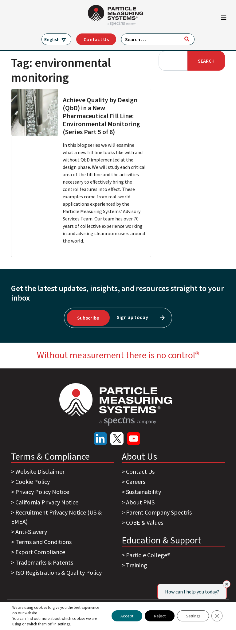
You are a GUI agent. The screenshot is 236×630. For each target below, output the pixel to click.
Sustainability (143, 492)
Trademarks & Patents (44, 562)
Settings (192, 616)
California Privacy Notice (46, 502)
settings (63, 624)
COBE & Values (144, 522)
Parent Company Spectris (159, 512)
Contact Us (96, 39)
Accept (123, 616)
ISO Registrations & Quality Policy (58, 572)
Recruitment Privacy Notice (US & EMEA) (56, 516)
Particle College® (148, 555)
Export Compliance (40, 552)
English (52, 39)
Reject (157, 616)
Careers (135, 481)
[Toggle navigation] (224, 19)
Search (206, 61)
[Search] (187, 39)
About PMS (140, 502)
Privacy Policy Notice (42, 492)
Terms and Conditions (43, 542)
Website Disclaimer (40, 471)
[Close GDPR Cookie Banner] (216, 615)
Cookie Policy (32, 481)
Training (136, 565)
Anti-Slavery (31, 531)
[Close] (226, 584)
